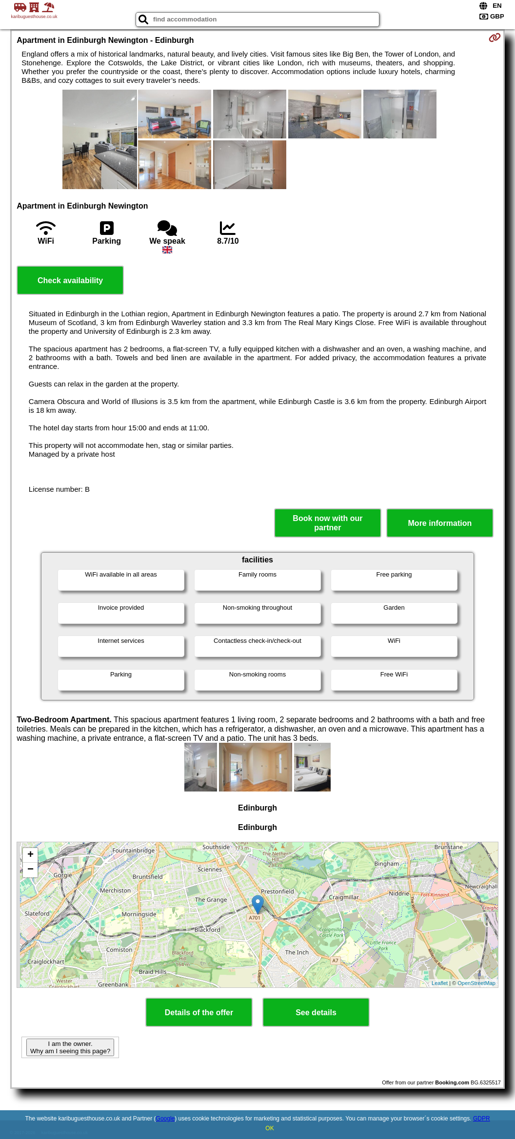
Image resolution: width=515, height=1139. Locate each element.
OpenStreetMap (476, 983)
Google (165, 1118)
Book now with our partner (327, 523)
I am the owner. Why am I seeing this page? (70, 1047)
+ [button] (30, 855)
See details (316, 1012)
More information (440, 523)
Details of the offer (199, 1012)
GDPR (481, 1118)
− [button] (30, 870)
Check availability (70, 280)
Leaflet (440, 983)
